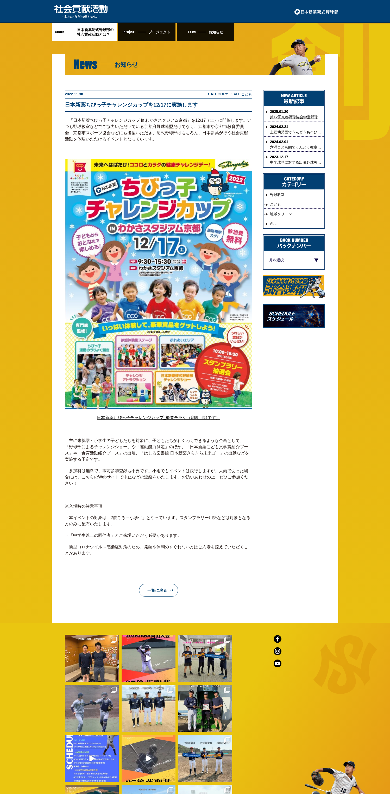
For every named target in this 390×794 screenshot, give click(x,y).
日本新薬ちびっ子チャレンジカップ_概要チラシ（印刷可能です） (158, 417)
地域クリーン (281, 214)
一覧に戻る (157, 590)
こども (246, 94)
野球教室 (277, 195)
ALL (237, 94)
